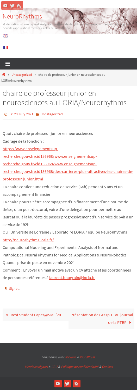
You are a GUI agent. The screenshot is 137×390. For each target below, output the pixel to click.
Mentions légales (36, 366)
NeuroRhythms (22, 16)
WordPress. (88, 357)
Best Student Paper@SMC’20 (32, 314)
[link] (68, 164)
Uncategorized (21, 74)
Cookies (107, 366)
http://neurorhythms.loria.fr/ (28, 239)
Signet (14, 288)
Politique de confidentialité (79, 366)
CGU (54, 366)
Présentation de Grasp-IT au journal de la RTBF (102, 318)
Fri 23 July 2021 (21, 114)
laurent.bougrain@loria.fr (72, 277)
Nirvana (70, 357)
